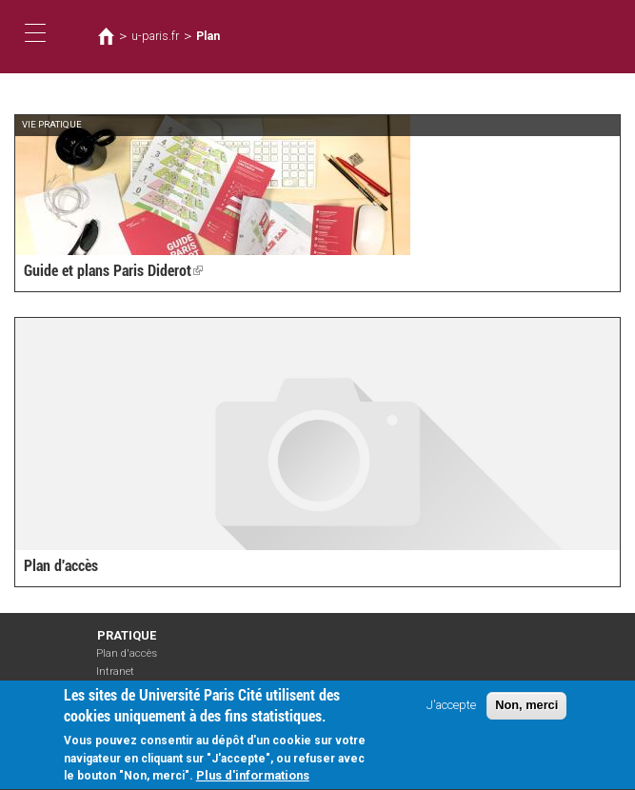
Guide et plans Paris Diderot (113, 271)
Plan (208, 36)
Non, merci (526, 713)
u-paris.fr (155, 36)
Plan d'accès (61, 566)
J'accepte (451, 713)
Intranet (115, 671)
